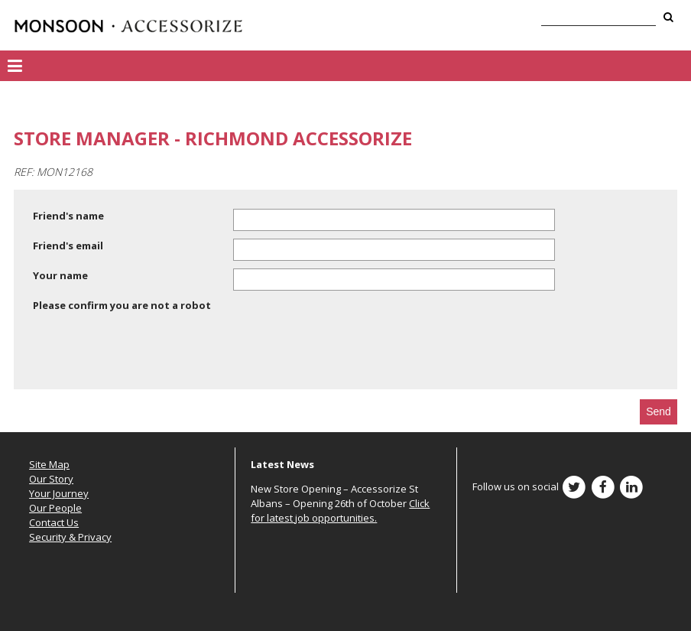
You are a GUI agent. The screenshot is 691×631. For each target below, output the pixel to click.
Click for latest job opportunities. (340, 510)
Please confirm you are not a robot (122, 305)
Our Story (51, 479)
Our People (55, 508)
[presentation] (149, 353)
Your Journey (59, 493)
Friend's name (68, 216)
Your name (60, 275)
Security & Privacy (70, 537)
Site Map (49, 464)
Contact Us (54, 522)
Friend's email (68, 245)
